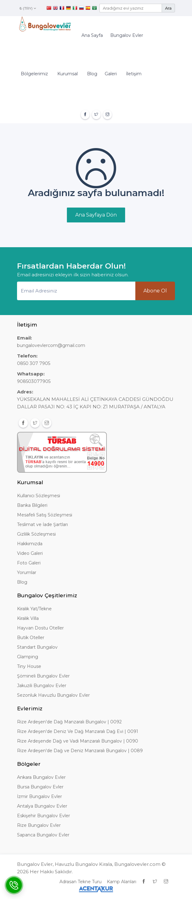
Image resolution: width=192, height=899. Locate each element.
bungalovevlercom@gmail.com (51, 345)
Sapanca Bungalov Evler (43, 835)
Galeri (111, 74)
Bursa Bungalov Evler (40, 787)
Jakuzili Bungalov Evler (41, 685)
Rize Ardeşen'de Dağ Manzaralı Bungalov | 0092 (69, 722)
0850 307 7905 (33, 363)
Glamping (27, 657)
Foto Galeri (29, 563)
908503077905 (33, 381)
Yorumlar (26, 572)
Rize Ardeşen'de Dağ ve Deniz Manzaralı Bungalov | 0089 (80, 750)
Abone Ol (155, 291)
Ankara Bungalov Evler (41, 777)
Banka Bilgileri (32, 505)
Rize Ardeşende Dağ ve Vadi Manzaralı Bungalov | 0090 (77, 741)
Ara (168, 8)
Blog (92, 74)
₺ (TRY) (28, 8)
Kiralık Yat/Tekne (34, 609)
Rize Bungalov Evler (39, 825)
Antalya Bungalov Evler (42, 806)
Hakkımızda (29, 543)
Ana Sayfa (92, 35)
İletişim (134, 74)
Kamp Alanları (121, 881)
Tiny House (29, 666)
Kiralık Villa (28, 618)
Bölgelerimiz (34, 74)
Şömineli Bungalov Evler (43, 676)
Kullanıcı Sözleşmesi (38, 495)
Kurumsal (67, 74)
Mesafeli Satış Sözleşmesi (44, 515)
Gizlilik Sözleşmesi (36, 534)
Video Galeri (30, 553)
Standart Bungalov (37, 647)
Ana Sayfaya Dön (96, 215)
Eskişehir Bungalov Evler (43, 815)
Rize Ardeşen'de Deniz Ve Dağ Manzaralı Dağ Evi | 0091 (77, 731)
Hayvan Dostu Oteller (40, 628)
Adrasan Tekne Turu (80, 881)
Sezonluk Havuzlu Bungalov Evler (53, 695)
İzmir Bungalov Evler (39, 796)
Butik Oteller (30, 637)
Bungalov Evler (126, 35)
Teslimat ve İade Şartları (42, 524)
